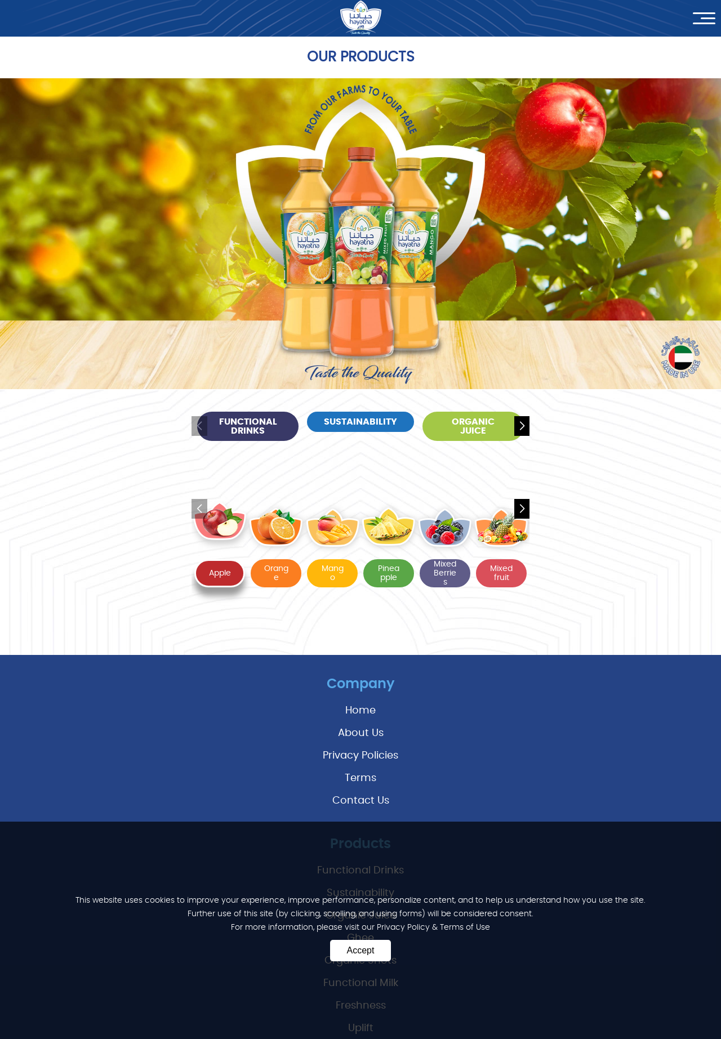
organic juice (473, 426)
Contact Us (360, 801)
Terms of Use (465, 927)
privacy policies (360, 756)
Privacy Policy (404, 927)
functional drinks (248, 426)
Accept (361, 950)
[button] (521, 426)
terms (360, 778)
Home (360, 711)
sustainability (360, 421)
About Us (361, 733)
